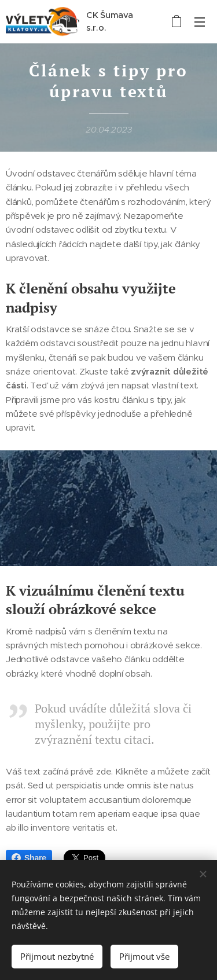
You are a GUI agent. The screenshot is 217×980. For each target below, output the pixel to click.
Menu (199, 22)
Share (29, 857)
